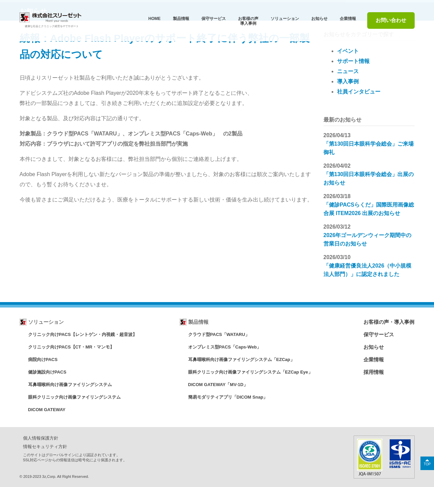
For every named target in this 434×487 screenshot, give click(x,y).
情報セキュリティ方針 (45, 446)
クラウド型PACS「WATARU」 (219, 334)
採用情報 (373, 372)
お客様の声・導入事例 (388, 322)
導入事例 (348, 81)
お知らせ (319, 18)
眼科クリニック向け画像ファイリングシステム (74, 397)
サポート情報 (353, 61)
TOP (427, 464)
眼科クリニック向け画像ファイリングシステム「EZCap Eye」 (250, 372)
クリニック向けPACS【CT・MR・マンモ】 (71, 347)
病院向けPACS (43, 359)
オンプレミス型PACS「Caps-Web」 (224, 347)
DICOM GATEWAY (47, 409)
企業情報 (348, 18)
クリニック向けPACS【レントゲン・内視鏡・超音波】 (82, 334)
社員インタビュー (358, 91)
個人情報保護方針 (40, 438)
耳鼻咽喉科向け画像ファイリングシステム (70, 384)
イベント (348, 51)
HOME (155, 18)
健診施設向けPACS (47, 372)
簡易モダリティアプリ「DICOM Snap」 (228, 397)
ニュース (348, 71)
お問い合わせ (391, 20)
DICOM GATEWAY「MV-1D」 (218, 384)
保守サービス (378, 334)
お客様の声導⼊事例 (248, 21)
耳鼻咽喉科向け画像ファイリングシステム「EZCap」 (241, 359)
